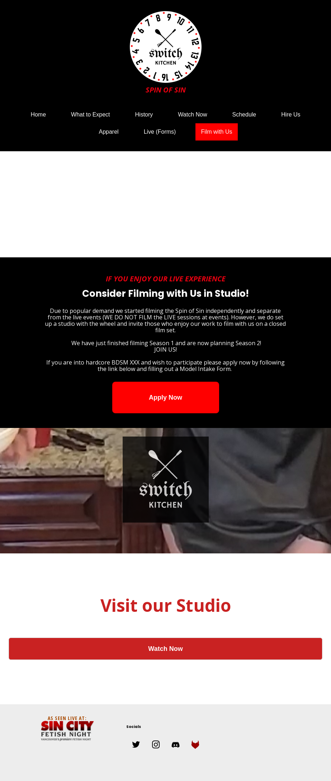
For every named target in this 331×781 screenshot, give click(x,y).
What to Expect (90, 114)
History (144, 114)
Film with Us (216, 132)
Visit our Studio (165, 605)
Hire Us (290, 114)
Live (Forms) (160, 132)
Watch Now (192, 114)
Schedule (244, 114)
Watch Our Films (165, 619)
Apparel (108, 132)
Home (38, 114)
